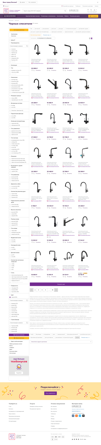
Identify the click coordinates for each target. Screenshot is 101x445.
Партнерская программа (14, 416)
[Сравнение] (91, 10)
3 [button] (38, 290)
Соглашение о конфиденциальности (59, 428)
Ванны (11, 345)
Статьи (52, 416)
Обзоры (52, 418)
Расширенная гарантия (35, 408)
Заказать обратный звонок (78, 409)
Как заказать (54, 406)
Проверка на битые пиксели (36, 406)
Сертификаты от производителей (16, 411)
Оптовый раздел (12, 421)
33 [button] (52, 290)
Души (11, 349)
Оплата (96, 6)
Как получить (54, 411)
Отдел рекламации (55, 423)
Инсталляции (13, 353)
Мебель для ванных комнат (16, 343)
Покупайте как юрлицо (68, 6)
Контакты (11, 408)
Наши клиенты (12, 413)
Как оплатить (54, 408)
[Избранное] (88, 10)
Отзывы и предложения (56, 421)
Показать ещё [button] (61, 284)
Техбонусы (77, 6)
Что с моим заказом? (92, 11)
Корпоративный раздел (14, 418)
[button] (22, 2)
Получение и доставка (88, 6)
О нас (10, 406)
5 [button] (45, 290)
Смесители (13, 36)
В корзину (38, 70)
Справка (53, 426)
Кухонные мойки (13, 351)
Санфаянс (12, 347)
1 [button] (31, 290)
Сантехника (14, 34)
